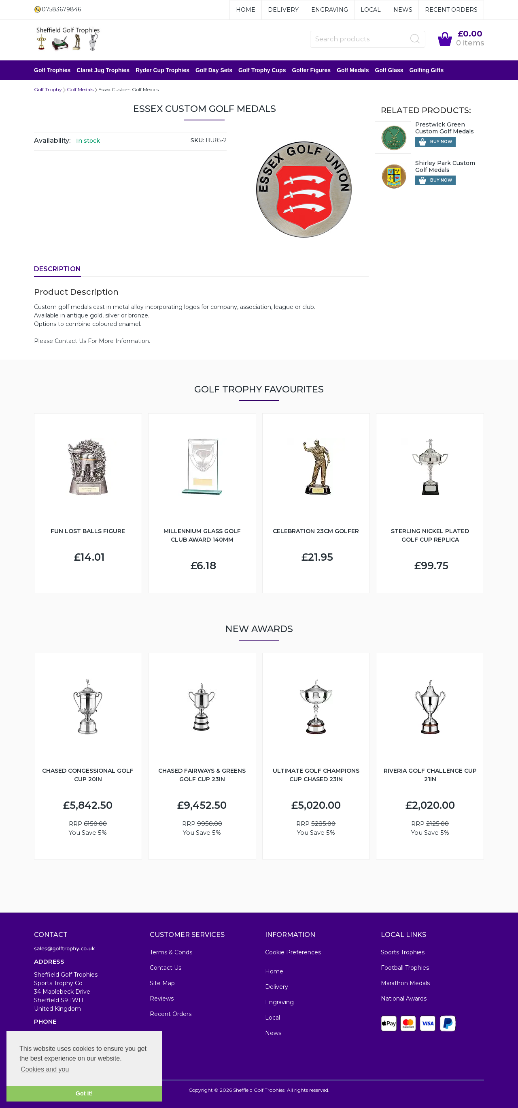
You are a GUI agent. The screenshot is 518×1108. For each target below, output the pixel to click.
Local (371, 9)
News (402, 9)
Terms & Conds (171, 952)
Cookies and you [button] (45, 1069)
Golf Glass (389, 70)
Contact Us (165, 967)
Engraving (329, 9)
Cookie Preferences (293, 952)
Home (245, 9)
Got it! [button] (84, 1093)
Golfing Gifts (427, 70)
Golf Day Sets (213, 70)
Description (57, 269)
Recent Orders (451, 9)
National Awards (404, 998)
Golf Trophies (52, 70)
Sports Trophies (403, 952)
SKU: (197, 140)
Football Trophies (405, 967)
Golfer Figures (311, 70)
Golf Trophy (48, 89)
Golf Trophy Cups (262, 70)
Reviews (162, 998)
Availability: (52, 140)
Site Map (162, 983)
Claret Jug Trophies (103, 70)
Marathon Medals (405, 983)
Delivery (283, 9)
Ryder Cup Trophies (162, 70)
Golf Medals (353, 70)
